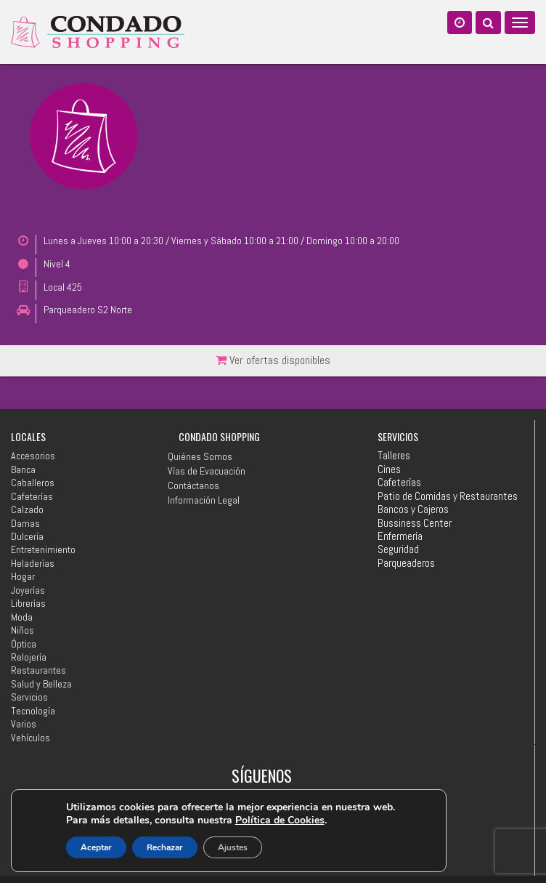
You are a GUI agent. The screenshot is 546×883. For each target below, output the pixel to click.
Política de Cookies (280, 820)
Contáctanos (193, 485)
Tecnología (33, 710)
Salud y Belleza (41, 683)
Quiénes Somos (200, 456)
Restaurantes (38, 670)
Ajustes (233, 847)
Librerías (28, 603)
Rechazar (165, 847)
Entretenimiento (43, 549)
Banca (23, 469)
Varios (23, 723)
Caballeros (32, 482)
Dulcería (27, 536)
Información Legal (204, 500)
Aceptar (96, 847)
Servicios (29, 696)
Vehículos (30, 737)
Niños (22, 630)
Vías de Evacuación (206, 470)
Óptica (23, 643)
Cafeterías (32, 496)
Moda (22, 617)
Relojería (28, 657)
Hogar (23, 576)
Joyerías (28, 590)
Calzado (27, 509)
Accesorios (33, 455)
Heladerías (32, 563)
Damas (25, 523)
